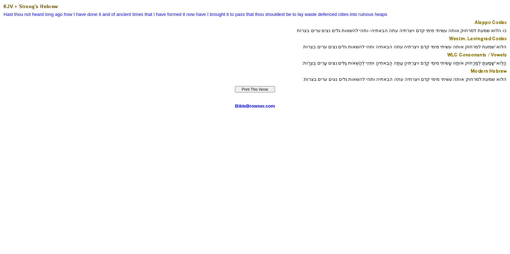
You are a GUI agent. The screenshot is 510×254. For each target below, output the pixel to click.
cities (343, 14)
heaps (381, 14)
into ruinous (361, 14)
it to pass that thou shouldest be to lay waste (271, 14)
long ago (54, 14)
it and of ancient (115, 14)
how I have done (80, 14)
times (137, 14)
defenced (327, 14)
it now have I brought (204, 14)
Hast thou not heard (24, 14)
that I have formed (162, 14)
